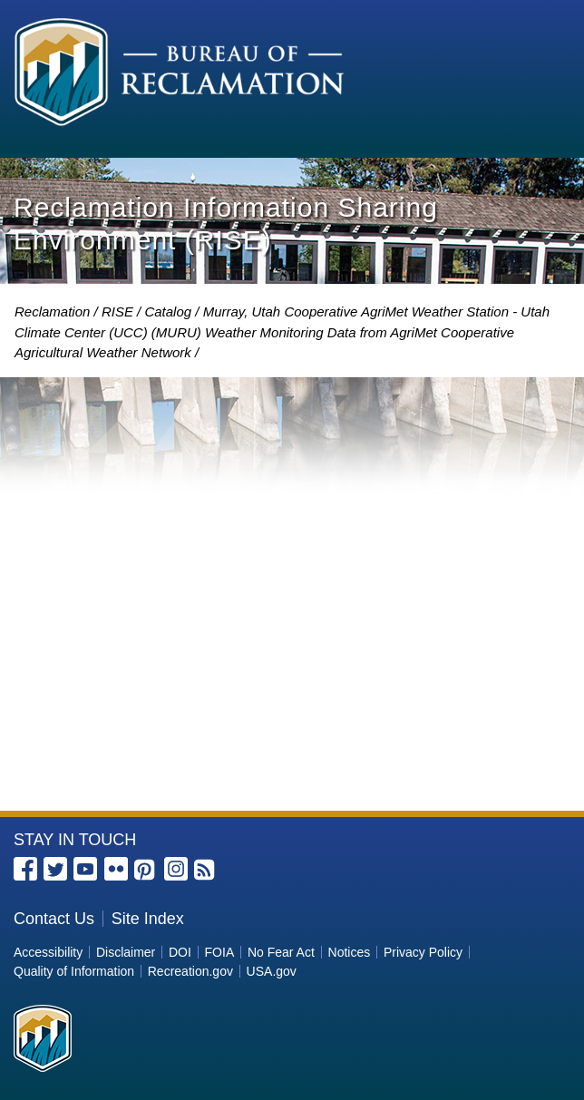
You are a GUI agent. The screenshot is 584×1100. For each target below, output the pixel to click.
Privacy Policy (423, 952)
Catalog (167, 311)
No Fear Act (281, 952)
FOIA (220, 952)
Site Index (148, 919)
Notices (349, 952)
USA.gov (272, 971)
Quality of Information (74, 971)
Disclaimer (125, 952)
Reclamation (52, 311)
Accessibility (48, 952)
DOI (180, 952)
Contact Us (54, 919)
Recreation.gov (190, 971)
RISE (117, 311)
